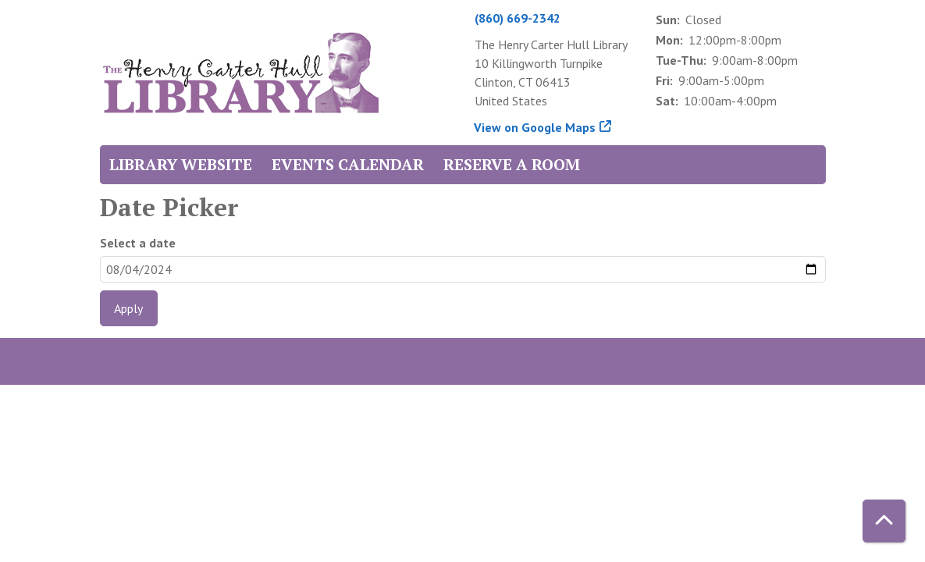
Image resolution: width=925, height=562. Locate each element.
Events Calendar (348, 164)
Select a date (138, 243)
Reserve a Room (511, 164)
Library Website (180, 164)
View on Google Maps (535, 127)
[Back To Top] (884, 521)
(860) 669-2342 (517, 18)
